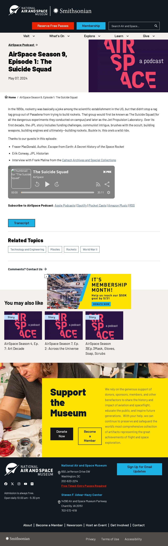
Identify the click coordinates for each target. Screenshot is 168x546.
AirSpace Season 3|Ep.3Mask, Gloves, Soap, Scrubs (100, 348)
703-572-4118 (69, 510)
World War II (90, 249)
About (27, 525)
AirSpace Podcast (21, 45)
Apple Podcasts (65, 205)
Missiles (55, 249)
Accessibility (133, 539)
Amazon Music (117, 205)
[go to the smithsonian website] (72, 11)
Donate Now (61, 434)
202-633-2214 (69, 481)
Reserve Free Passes (53, 26)
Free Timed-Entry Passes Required (83, 485)
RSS (132, 205)
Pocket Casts (97, 205)
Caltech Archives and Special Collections (89, 160)
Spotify (82, 205)
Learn (119, 36)
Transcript (21, 223)
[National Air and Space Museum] (27, 11)
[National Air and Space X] (13, 484)
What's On (56, 36)
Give (146, 36)
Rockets (71, 249)
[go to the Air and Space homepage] (28, 470)
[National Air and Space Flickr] (32, 484)
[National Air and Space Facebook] (6, 484)
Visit (26, 36)
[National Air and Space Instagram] (19, 484)
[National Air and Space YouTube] (26, 484)
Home (12, 97)
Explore (89, 36)
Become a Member (90, 436)
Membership (91, 26)
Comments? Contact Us (27, 269)
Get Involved (120, 525)
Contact (139, 525)
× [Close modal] (46, 276)
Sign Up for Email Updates (139, 469)
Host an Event (96, 525)
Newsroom (74, 525)
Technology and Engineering (27, 249)
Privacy (91, 539)
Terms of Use (110, 539)
